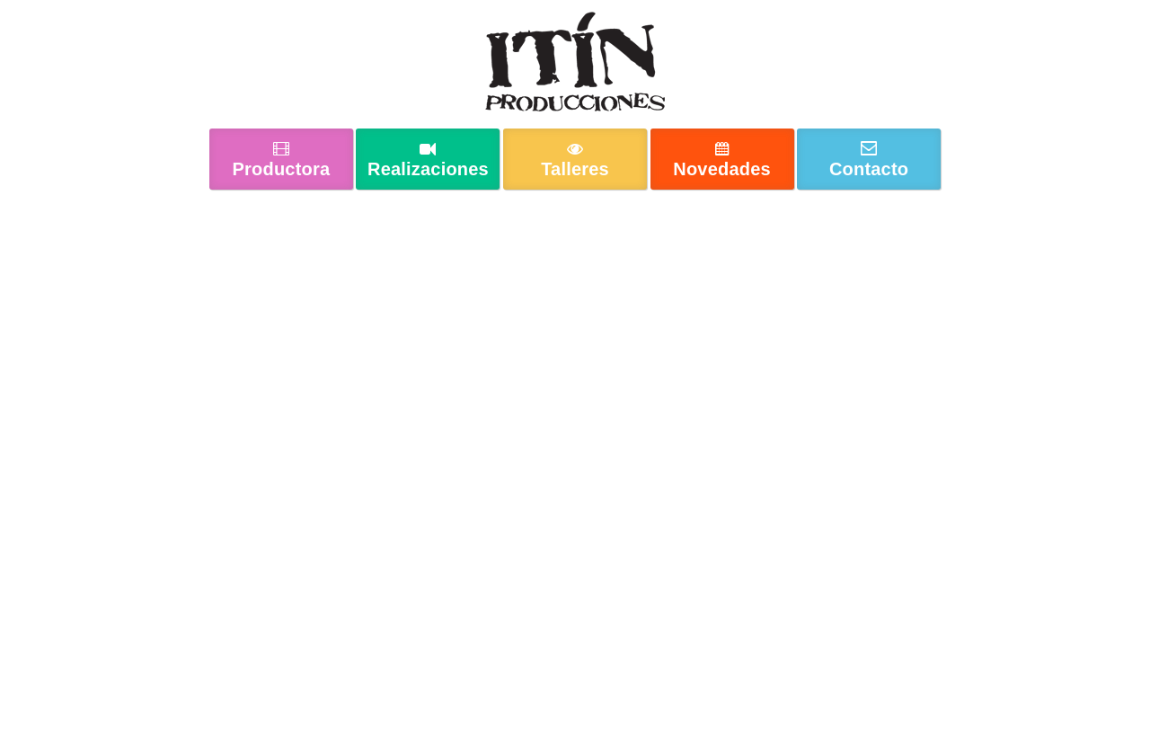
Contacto (868, 169)
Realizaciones (428, 169)
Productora (282, 169)
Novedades (722, 169)
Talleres (575, 169)
